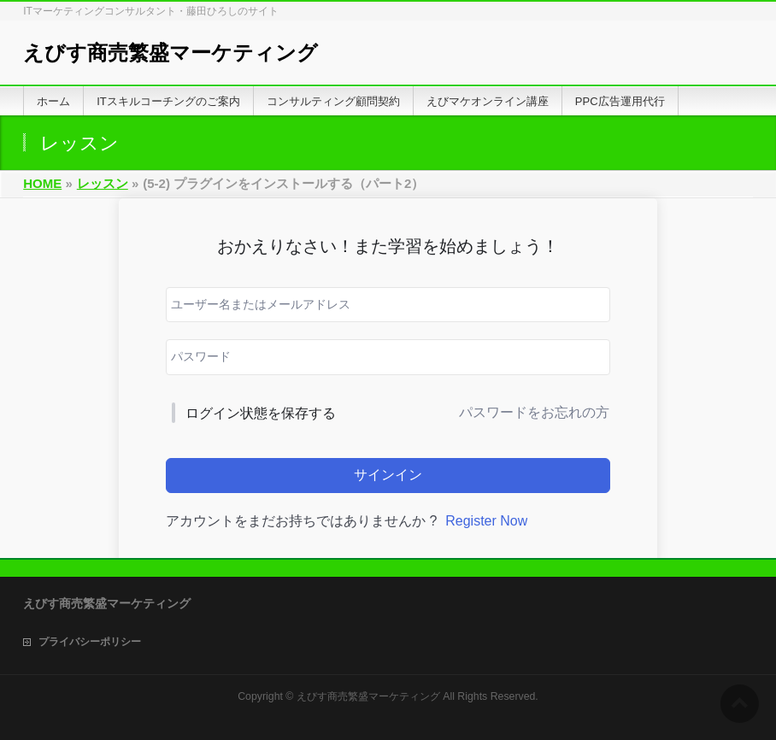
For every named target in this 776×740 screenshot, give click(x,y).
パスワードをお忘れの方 (534, 412)
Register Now (486, 521)
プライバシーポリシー (89, 642)
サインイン (388, 474)
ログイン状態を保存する (260, 413)
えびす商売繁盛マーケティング (170, 52)
